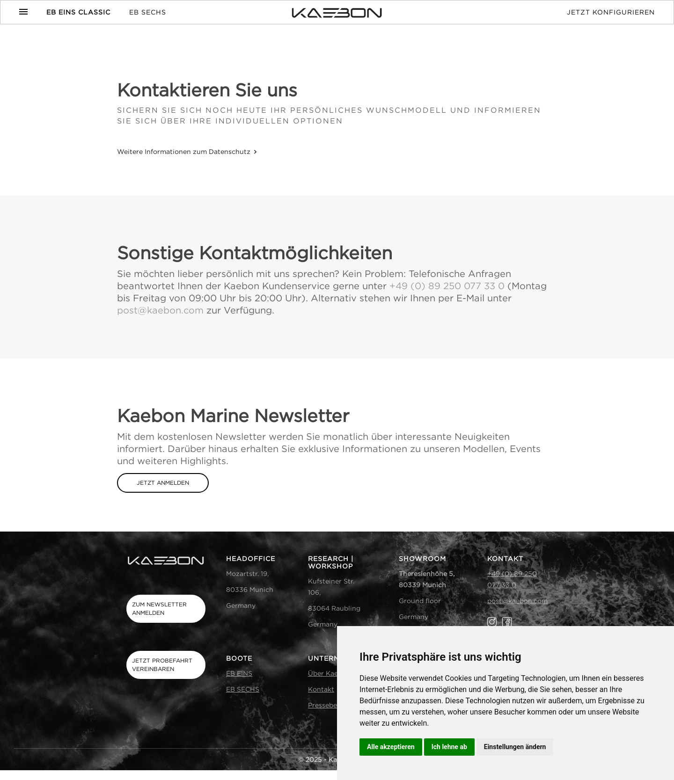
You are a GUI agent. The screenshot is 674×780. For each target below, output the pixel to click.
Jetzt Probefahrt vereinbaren (162, 664)
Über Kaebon (329, 673)
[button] (28, 11)
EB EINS (239, 673)
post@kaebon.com (160, 310)
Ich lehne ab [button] (449, 747)
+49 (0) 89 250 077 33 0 (447, 286)
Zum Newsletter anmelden (159, 608)
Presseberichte (332, 704)
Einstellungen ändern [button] (515, 747)
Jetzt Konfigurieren (611, 11)
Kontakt (321, 689)
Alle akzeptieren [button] (391, 747)
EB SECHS (147, 11)
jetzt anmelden (163, 483)
